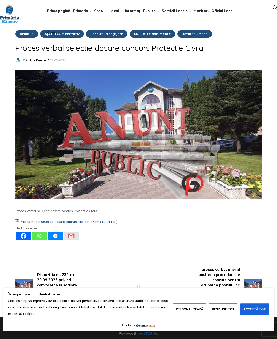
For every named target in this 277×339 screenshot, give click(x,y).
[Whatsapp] (39, 236)
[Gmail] (71, 236)
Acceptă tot (255, 309)
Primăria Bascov (34, 60)
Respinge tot (223, 309)
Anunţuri (27, 34)
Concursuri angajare (106, 34)
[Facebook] (23, 236)
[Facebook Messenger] (55, 236)
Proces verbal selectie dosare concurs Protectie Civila (60, 221)
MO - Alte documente (152, 34)
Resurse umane (195, 34)
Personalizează (189, 309)
